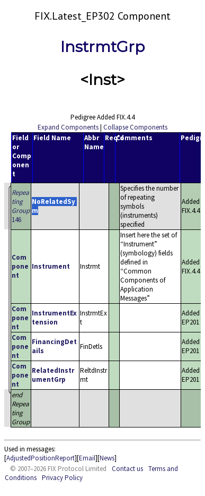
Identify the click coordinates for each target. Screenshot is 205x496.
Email (87, 458)
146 (21, 206)
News (107, 458)
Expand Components (68, 127)
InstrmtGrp (102, 47)
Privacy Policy (62, 477)
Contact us (127, 468)
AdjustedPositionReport (40, 458)
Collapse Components (135, 127)
